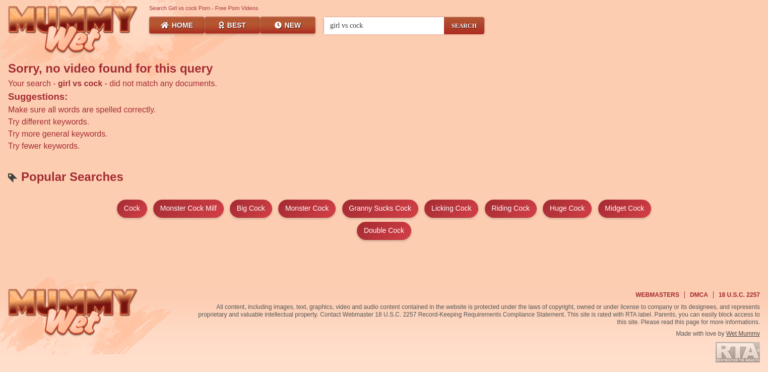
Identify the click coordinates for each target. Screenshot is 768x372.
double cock (384, 230)
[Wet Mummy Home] (73, 30)
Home (177, 25)
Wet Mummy (743, 333)
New (288, 25)
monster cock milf (188, 208)
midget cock (624, 208)
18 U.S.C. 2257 (739, 294)
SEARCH (464, 25)
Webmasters (657, 294)
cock (132, 208)
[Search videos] (384, 25)
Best (232, 25)
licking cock (451, 208)
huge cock (567, 208)
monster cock (307, 208)
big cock (251, 208)
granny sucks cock (380, 208)
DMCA (699, 294)
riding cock (511, 208)
